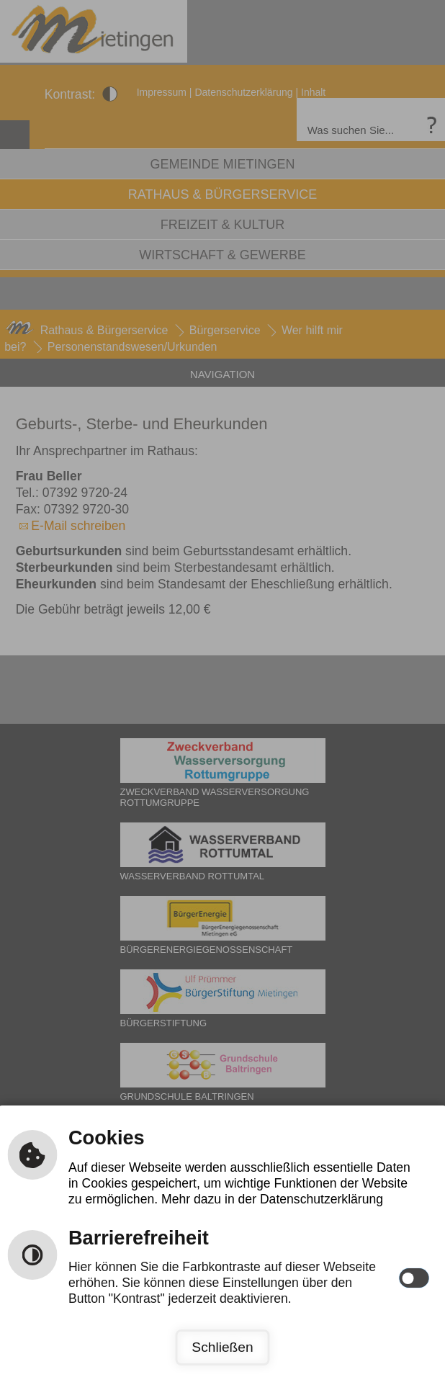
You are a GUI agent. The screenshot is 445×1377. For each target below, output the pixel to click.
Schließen (222, 1347)
